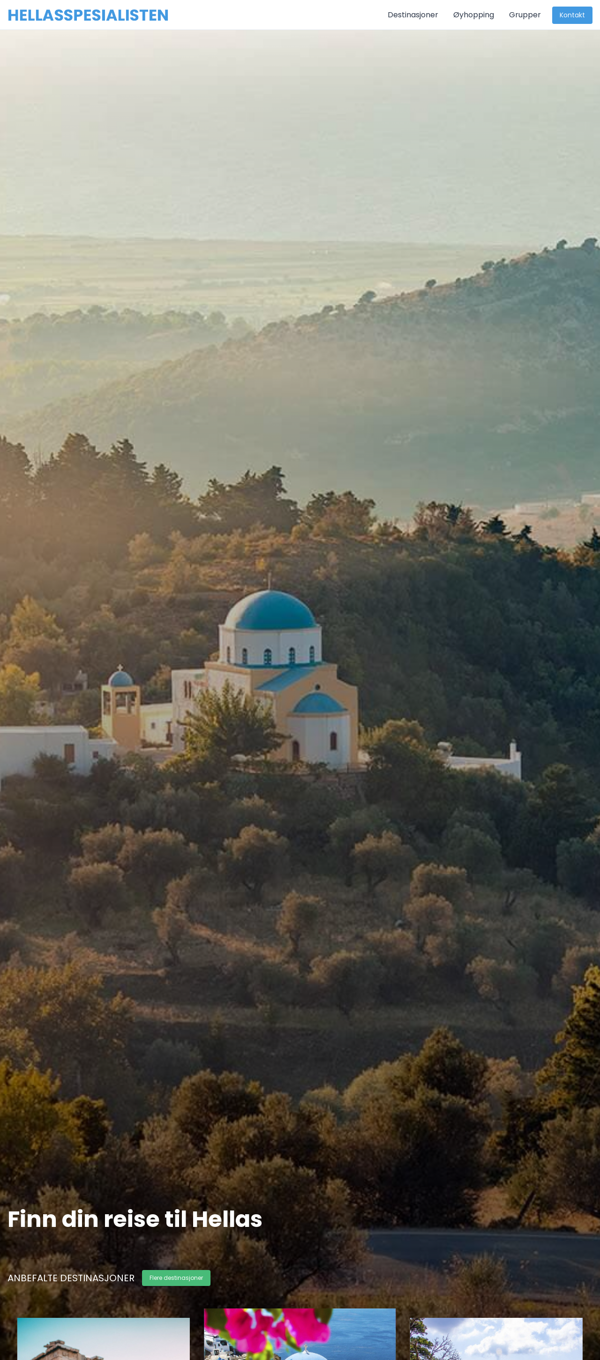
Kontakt (572, 15)
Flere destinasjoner (176, 1278)
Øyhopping (473, 14)
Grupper (525, 14)
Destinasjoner (413, 14)
